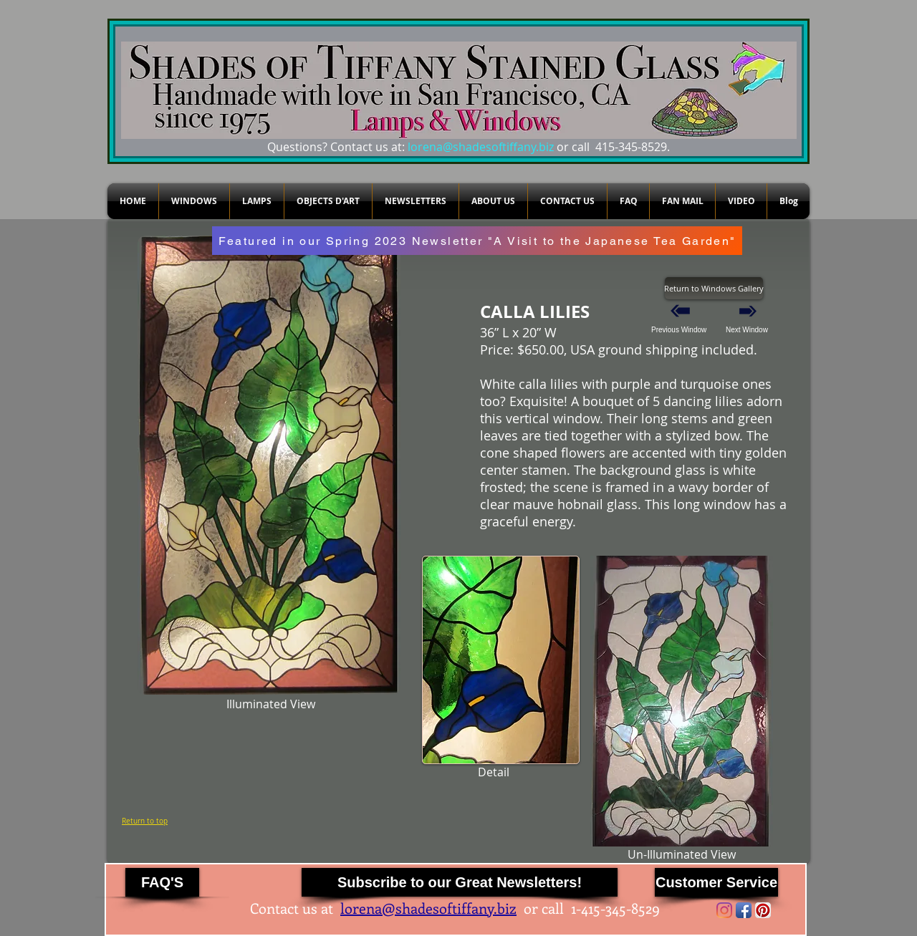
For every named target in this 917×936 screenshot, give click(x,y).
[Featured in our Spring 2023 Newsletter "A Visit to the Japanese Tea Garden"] (477, 240)
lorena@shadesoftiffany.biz (481, 147)
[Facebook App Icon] (744, 910)
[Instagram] (724, 910)
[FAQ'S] (162, 882)
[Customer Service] (716, 882)
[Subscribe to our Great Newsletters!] (460, 882)
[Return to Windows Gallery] (714, 288)
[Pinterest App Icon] (763, 910)
